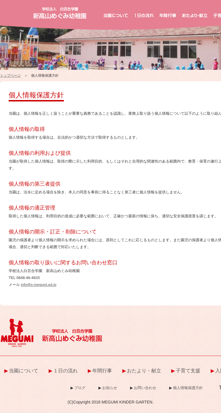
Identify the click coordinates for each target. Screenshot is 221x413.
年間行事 (102, 371)
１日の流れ (65, 371)
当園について (23, 371)
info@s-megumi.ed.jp (38, 284)
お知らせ (109, 388)
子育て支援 (188, 371)
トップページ (10, 75)
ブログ (79, 388)
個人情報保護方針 (188, 388)
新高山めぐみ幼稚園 (59, 13)
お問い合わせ (145, 388)
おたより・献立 (144, 371)
